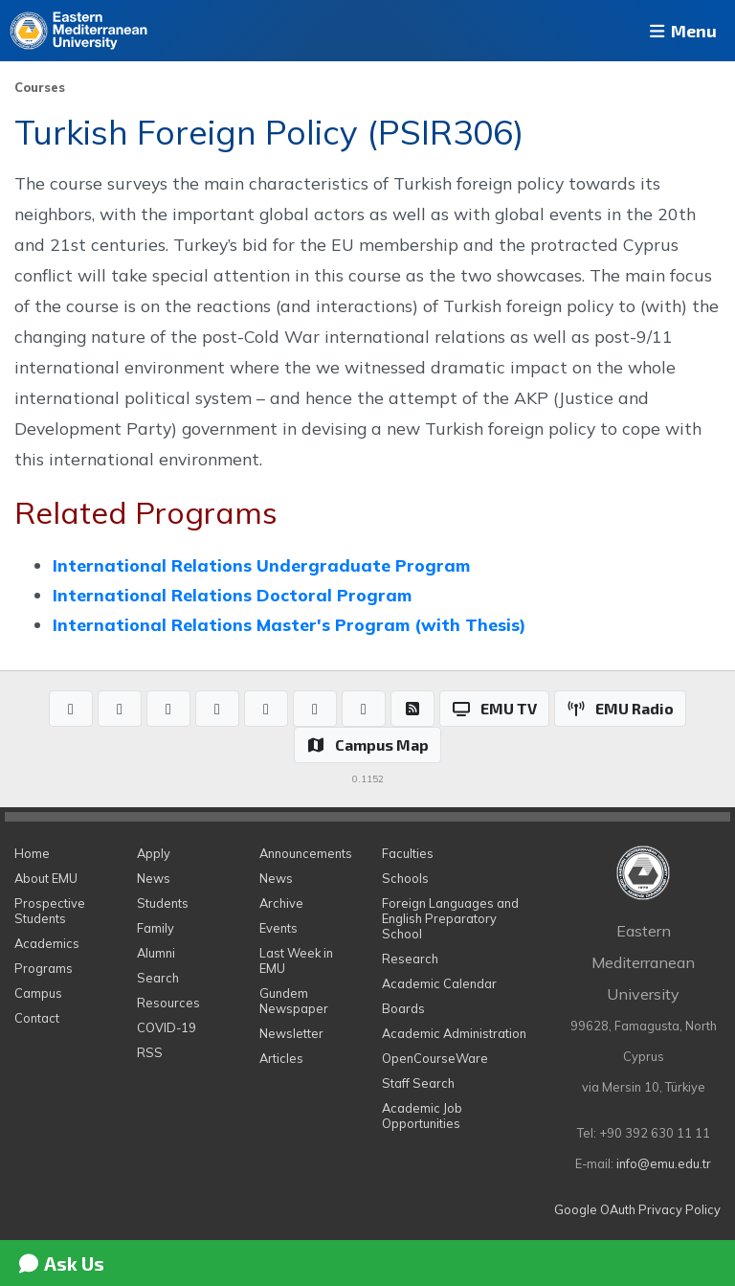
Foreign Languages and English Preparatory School (450, 918)
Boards (403, 1008)
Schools (405, 878)
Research (410, 958)
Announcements (305, 853)
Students (163, 903)
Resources (168, 1002)
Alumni (156, 952)
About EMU (46, 878)
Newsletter (291, 1033)
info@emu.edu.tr (663, 1163)
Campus (38, 993)
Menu (681, 30)
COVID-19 (166, 1027)
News (153, 878)
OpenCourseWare (435, 1058)
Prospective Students (49, 910)
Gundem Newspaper (293, 1000)
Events (278, 928)
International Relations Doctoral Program (232, 594)
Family (155, 928)
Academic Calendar (439, 983)
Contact (36, 1018)
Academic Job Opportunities (422, 1115)
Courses (39, 87)
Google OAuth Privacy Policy (637, 1209)
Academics (46, 943)
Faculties (408, 853)
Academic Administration (454, 1033)
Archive (281, 903)
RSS (150, 1052)
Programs (43, 968)
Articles (281, 1058)
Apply (153, 853)
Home (32, 853)
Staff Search (418, 1083)
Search (158, 977)
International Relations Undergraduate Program (261, 564)
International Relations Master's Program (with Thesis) (289, 624)
